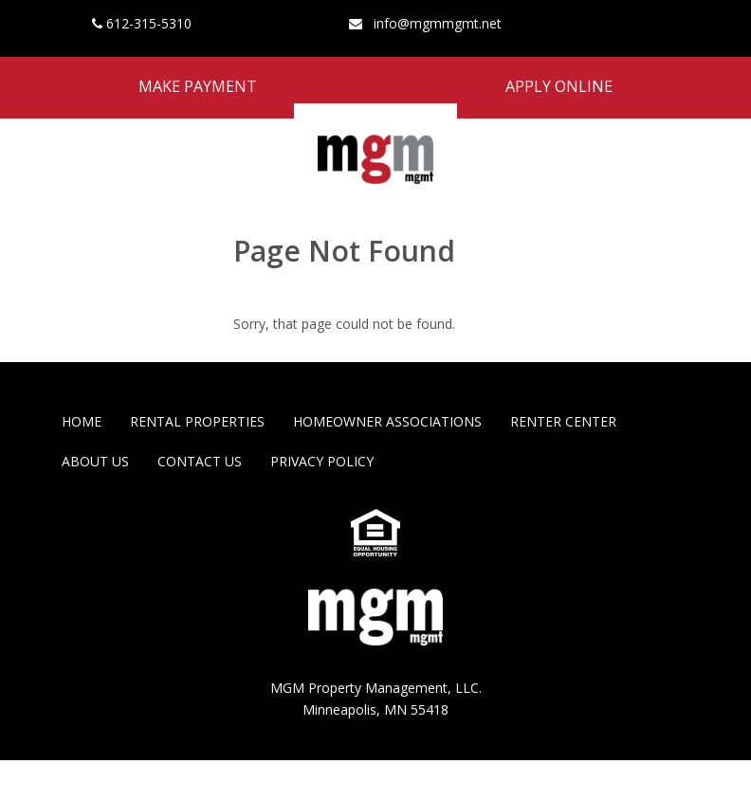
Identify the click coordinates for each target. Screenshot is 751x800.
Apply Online (559, 86)
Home (81, 421)
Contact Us (199, 461)
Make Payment (197, 86)
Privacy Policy (322, 461)
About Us (95, 461)
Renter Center (563, 421)
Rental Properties (197, 421)
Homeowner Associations (387, 421)
